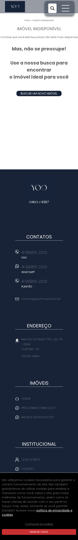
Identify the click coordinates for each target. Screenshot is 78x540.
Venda (25, 398)
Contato (27, 469)
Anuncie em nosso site (37, 417)
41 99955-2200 (42, 256)
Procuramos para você (38, 408)
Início (27, 20)
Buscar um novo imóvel (39, 93)
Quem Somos (30, 459)
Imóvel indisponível (43, 20)
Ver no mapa (30, 356)
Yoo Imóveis (39, 188)
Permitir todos (39, 532)
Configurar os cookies (39, 524)
